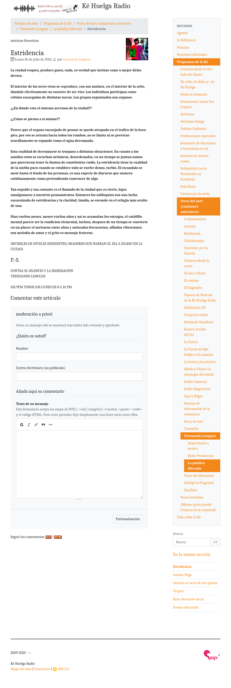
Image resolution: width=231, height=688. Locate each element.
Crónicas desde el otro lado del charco (196, 72)
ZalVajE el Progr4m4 (199, 483)
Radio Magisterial (197, 389)
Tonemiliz (191, 429)
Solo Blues (187, 187)
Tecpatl (178, 591)
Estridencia (182, 567)
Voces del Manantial (199, 476)
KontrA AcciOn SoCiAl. (195, 332)
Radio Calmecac (195, 382)
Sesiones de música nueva (194, 158)
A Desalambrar (195, 219)
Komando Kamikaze (199, 322)
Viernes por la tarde (195, 194)
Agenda (182, 33)
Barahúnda (192, 234)
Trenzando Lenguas (34, 29)
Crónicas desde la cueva (196, 263)
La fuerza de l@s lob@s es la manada (198, 352)
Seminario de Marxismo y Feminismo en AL (198, 146)
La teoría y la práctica (200, 362)
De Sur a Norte (195, 273)
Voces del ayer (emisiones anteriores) (104, 23)
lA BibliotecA (186, 40)
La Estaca (191, 342)
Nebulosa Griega (192, 121)
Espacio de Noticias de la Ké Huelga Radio (200, 297)
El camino (191, 280)
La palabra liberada (68, 29)
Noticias (183, 47)
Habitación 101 (195, 308)
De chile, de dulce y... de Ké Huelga (197, 84)
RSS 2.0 (61, 669)
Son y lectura (193, 421)
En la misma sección (191, 554)
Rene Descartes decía (188, 599)
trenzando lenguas (76, 59)
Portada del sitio (26, 23)
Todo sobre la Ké (189, 517)
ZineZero (190, 490)
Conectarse (42, 669)
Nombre (22, 348)
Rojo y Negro (193, 396)
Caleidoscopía (194, 241)
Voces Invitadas (191, 497)
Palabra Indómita (193, 129)
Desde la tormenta (193, 94)
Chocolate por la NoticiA (196, 250)
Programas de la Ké (57, 23)
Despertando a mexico (198, 446)
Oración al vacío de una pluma (195, 583)
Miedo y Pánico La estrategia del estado (199, 372)
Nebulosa (187, 114)
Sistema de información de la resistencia (197, 408)
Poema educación (186, 607)
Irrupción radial (196, 315)
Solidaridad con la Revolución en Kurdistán (193, 173)
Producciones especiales (198, 136)
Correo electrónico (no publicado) (40, 368)
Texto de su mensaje (32, 404)
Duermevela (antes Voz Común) (197, 104)
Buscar (178, 534)
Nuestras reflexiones (192, 55)
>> (215, 542)
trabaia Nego (182, 575)
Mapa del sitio (21, 669)
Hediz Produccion (201, 456)
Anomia (190, 226)
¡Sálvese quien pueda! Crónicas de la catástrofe (198, 507)
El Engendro (193, 288)
